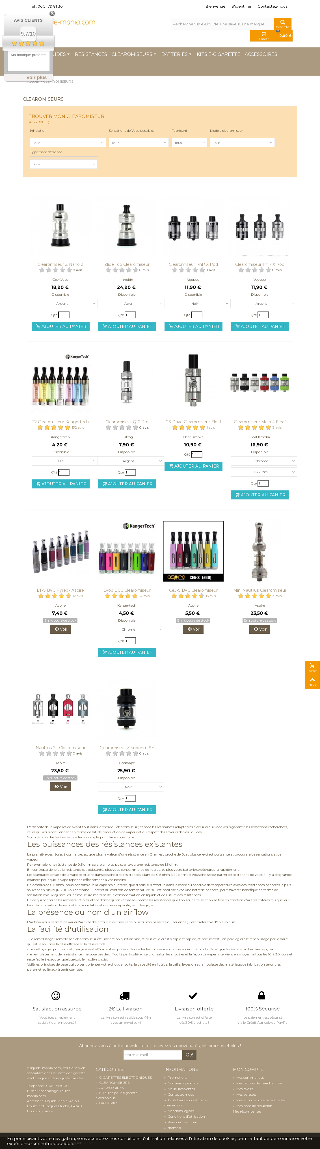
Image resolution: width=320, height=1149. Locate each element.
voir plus (37, 77)
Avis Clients (28, 20)
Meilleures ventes (179, 1089)
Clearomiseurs (134, 54)
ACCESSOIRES (110, 1088)
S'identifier (242, 6)
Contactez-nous (272, 6)
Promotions (175, 1077)
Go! (189, 1055)
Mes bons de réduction (252, 1106)
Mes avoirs (243, 1089)
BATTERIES (107, 1103)
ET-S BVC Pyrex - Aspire (60, 590)
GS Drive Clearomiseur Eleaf (193, 421)
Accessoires (261, 54)
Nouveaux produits (181, 1083)
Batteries (176, 54)
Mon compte (248, 1069)
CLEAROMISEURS (112, 1082)
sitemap (172, 1128)
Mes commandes (248, 1077)
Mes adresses (244, 1094)
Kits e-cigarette (218, 54)
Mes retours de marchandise (257, 1083)
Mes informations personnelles (259, 1100)
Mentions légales (179, 1111)
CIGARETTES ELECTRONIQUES (124, 1077)
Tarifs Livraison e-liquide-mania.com (186, 1102)
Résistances (91, 54)
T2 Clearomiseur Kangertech (60, 421)
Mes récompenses (247, 1111)
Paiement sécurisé (180, 1122)
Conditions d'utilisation (184, 1116)
